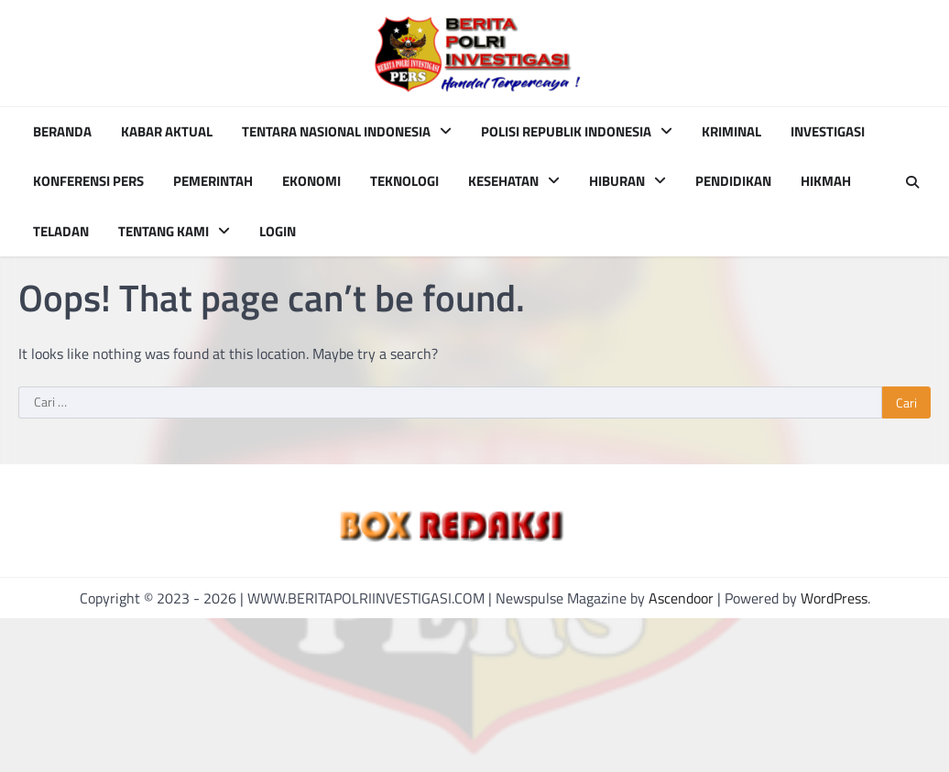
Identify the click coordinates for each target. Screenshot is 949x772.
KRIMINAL (731, 132)
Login (277, 232)
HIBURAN (617, 181)
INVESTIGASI (828, 132)
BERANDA (62, 132)
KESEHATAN (503, 181)
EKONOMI (311, 181)
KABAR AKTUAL (167, 132)
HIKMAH (826, 181)
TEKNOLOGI (404, 181)
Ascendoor (681, 598)
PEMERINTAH (213, 181)
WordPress (834, 598)
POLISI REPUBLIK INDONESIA (566, 132)
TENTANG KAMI (163, 232)
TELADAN (61, 232)
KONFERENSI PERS (88, 181)
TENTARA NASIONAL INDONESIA (336, 132)
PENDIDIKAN (733, 181)
